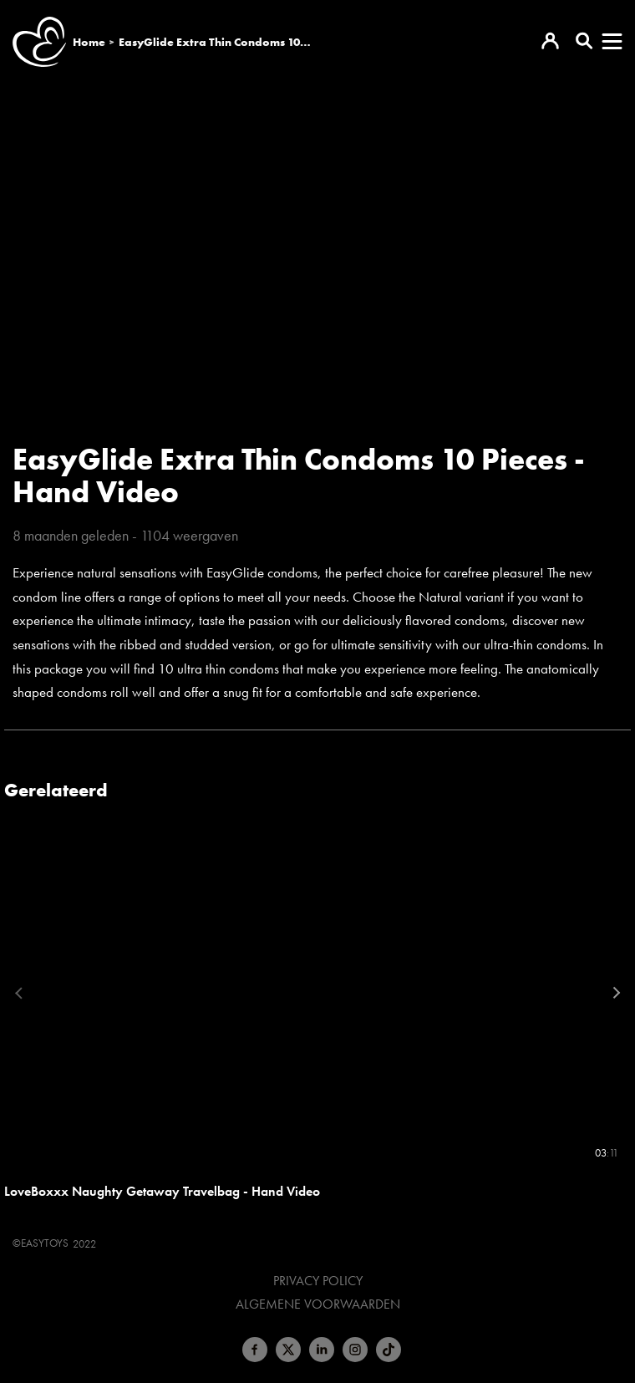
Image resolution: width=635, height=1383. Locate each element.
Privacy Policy (318, 1281)
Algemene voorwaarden (318, 1304)
